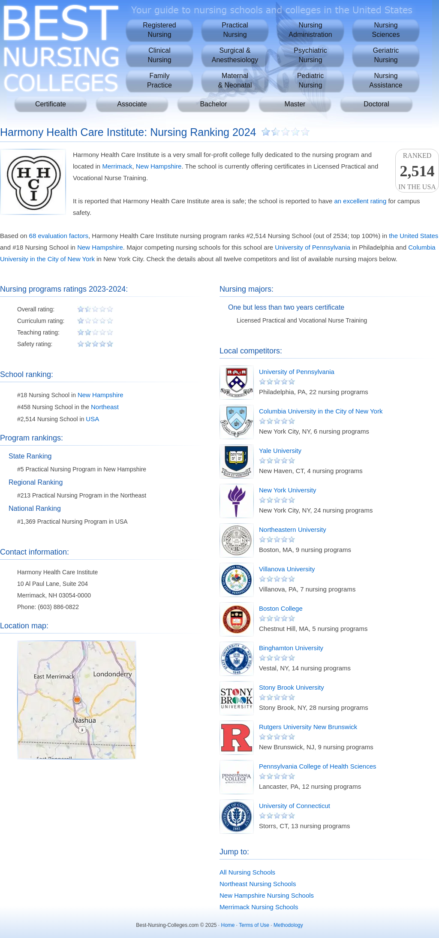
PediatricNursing (310, 80)
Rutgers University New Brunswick (308, 726)
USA (92, 418)
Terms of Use (254, 925)
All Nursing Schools (247, 872)
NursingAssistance (385, 80)
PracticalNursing (235, 29)
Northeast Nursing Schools (258, 883)
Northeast (105, 406)
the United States (413, 235)
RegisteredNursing (159, 29)
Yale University (280, 450)
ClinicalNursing (159, 55)
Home (228, 925)
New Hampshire (159, 166)
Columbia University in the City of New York (320, 411)
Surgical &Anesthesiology (235, 55)
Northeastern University (292, 529)
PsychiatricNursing (310, 55)
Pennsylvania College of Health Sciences (317, 766)
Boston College (281, 608)
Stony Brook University (291, 687)
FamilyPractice (159, 80)
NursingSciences (386, 29)
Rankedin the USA (417, 171)
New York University (287, 490)
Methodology (288, 925)
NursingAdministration (310, 29)
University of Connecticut (294, 805)
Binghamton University (291, 647)
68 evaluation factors (58, 235)
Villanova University (287, 569)
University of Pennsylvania (312, 247)
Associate (132, 104)
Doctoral (376, 104)
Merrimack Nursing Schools (259, 907)
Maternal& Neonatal (235, 80)
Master (295, 104)
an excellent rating (360, 201)
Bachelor (213, 104)
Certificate (50, 104)
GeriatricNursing (386, 55)
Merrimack (117, 166)
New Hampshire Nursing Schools (267, 895)
